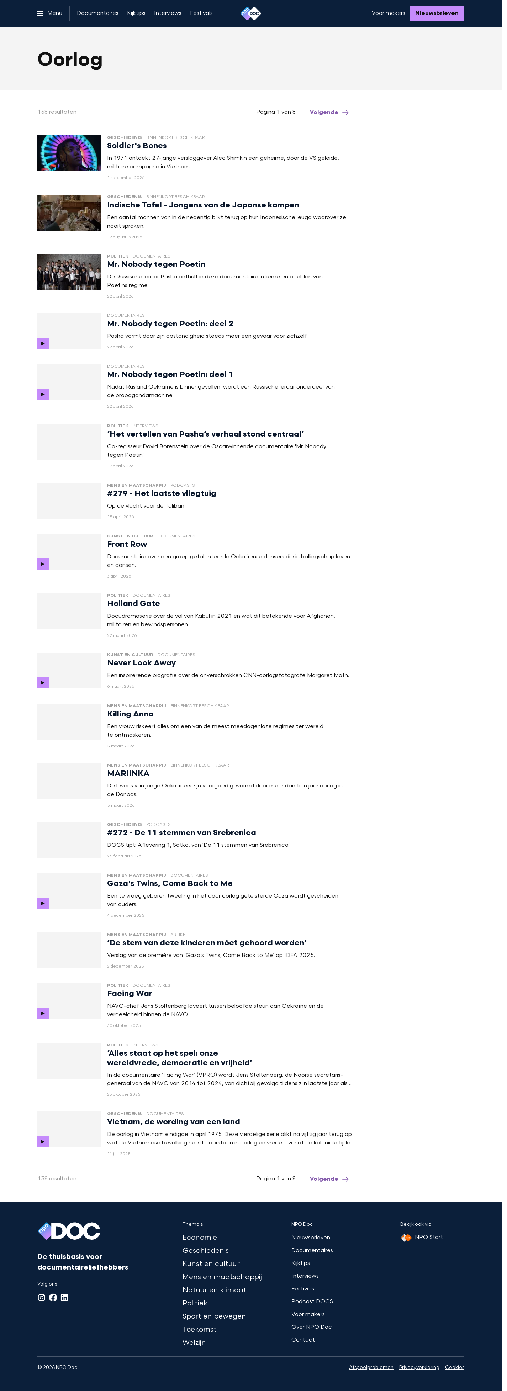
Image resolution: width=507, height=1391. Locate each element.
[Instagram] (41, 1297)
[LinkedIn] (64, 1297)
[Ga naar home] (251, 13)
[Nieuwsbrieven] (437, 13)
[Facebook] (53, 1297)
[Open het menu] (50, 13)
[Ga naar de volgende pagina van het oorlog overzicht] (329, 112)
